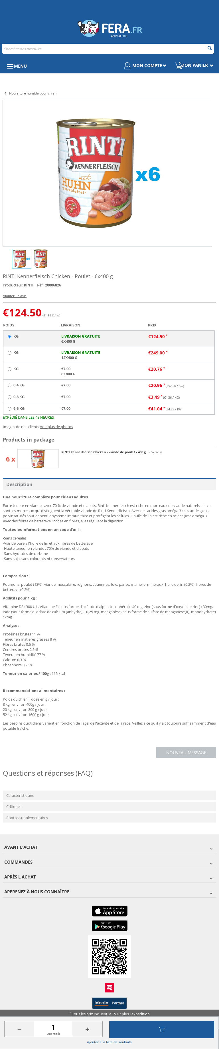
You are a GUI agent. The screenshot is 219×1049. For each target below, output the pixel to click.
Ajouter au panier (162, 1029)
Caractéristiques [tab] (20, 795)
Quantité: (53, 1034)
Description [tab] (19, 484)
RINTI (28, 285)
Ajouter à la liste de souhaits (109, 1042)
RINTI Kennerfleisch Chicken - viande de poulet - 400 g (104, 452)
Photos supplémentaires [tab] (27, 817)
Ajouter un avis (15, 295)
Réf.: (40, 285)
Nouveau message (186, 752)
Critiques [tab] (13, 806)
